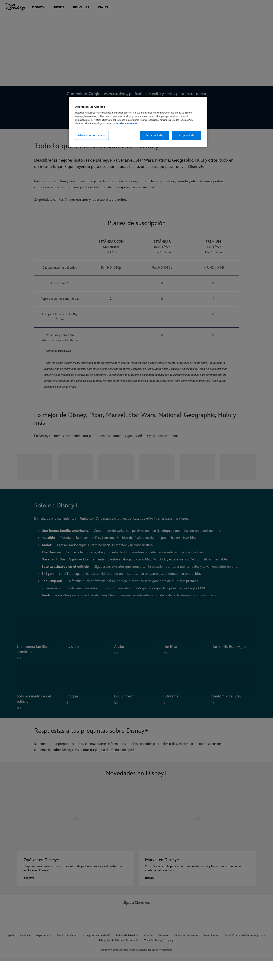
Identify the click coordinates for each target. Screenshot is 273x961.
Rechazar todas (154, 135)
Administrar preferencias (91, 135)
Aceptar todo (186, 135)
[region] (138, 121)
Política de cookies (126, 123)
